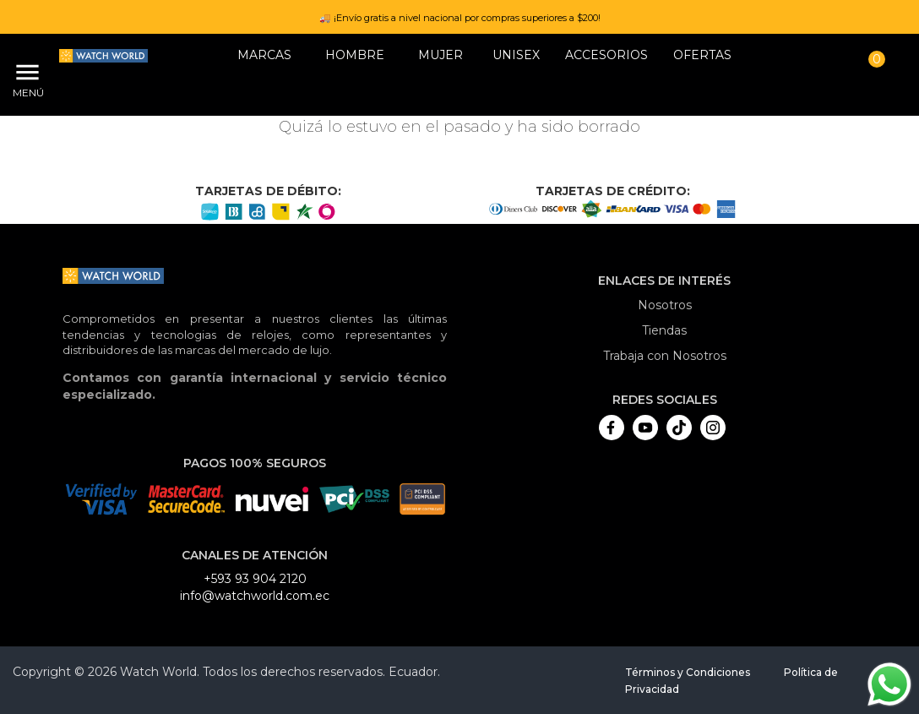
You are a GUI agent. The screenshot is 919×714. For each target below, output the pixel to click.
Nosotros (665, 305)
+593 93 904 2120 (255, 578)
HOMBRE (354, 55)
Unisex (516, 55)
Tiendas (664, 330)
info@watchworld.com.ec (254, 595)
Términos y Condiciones (687, 672)
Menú (25, 92)
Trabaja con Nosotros (664, 355)
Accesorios (606, 55)
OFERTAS (702, 55)
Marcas (264, 55)
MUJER (440, 55)
